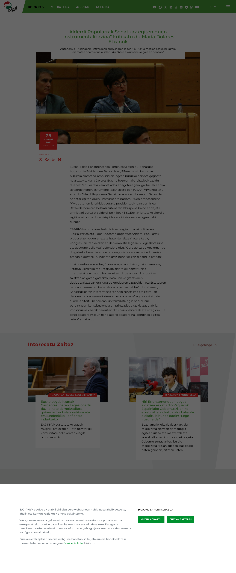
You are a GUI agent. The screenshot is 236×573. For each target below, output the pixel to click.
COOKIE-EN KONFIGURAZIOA (155, 509)
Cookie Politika (73, 543)
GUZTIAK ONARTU (151, 519)
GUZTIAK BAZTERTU (180, 519)
